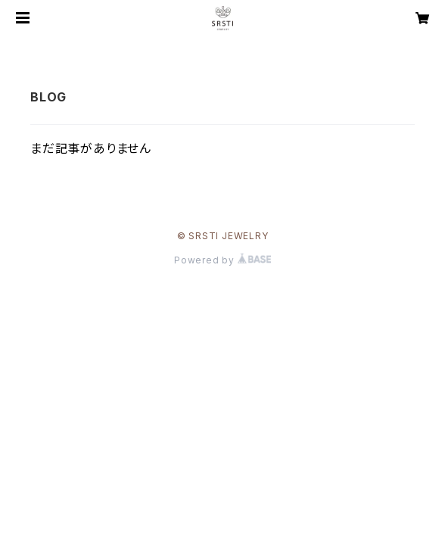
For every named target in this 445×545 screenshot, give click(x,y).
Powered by (222, 260)
